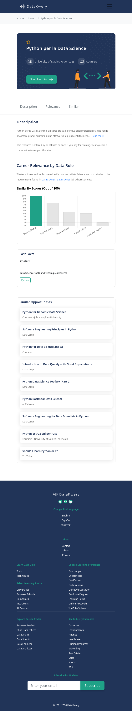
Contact (66, 546)
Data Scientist (24, 639)
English (66, 515)
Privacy (66, 555)
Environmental (76, 630)
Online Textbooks (78, 603)
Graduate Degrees (79, 594)
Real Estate (75, 653)
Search (32, 18)
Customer (74, 625)
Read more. (98, 136)
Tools (19, 571)
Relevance (53, 106)
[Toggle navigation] (109, 6)
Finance (73, 634)
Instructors (23, 603)
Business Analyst (26, 625)
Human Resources (78, 644)
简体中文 (66, 524)
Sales (71, 657)
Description (28, 106)
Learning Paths (77, 599)
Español (66, 520)
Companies (23, 599)
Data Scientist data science (56, 179)
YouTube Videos (77, 608)
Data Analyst (23, 634)
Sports (72, 662)
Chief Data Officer (26, 630)
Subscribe (92, 685)
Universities (23, 589)
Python (25, 280)
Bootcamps (75, 571)
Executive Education (79, 589)
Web (71, 667)
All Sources (22, 608)
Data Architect (24, 648)
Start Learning (41, 79)
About (66, 550)
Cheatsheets (75, 575)
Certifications (76, 585)
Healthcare (74, 639)
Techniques (23, 575)
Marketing (74, 648)
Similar (74, 106)
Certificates (75, 580)
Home (20, 18)
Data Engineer (24, 644)
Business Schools (26, 594)
